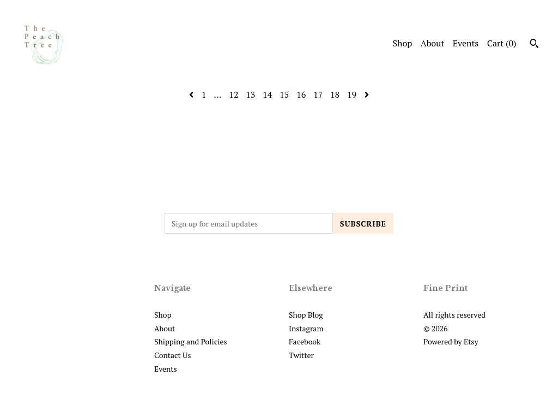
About (433, 43)
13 (250, 94)
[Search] (534, 45)
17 (318, 94)
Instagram (306, 328)
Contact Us (172, 355)
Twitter (301, 355)
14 (267, 94)
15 (284, 94)
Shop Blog (306, 314)
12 (233, 94)
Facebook (304, 341)
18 (334, 94)
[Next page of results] (366, 94)
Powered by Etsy (450, 341)
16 (301, 94)
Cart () (502, 43)
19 (351, 94)
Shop (402, 43)
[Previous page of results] (192, 94)
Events (466, 43)
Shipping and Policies (190, 341)
